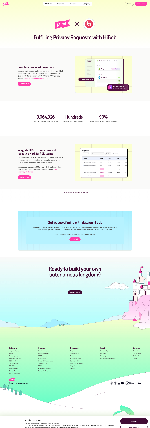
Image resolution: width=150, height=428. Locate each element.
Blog (71, 351)
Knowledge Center (75, 358)
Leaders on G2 (137, 353)
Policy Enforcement (14, 373)
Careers (135, 358)
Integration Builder (14, 351)
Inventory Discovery (43, 351)
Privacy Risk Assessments (45, 361)
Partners (72, 356)
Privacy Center (42, 358)
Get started (24, 84)
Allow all (134, 410)
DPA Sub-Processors (15, 366)
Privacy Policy (104, 351)
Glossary (72, 368)
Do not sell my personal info (107, 358)
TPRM (40, 366)
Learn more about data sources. (37, 78)
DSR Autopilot (13, 361)
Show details (29, 422)
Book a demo (141, 4)
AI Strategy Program (14, 356)
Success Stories (74, 353)
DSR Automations (43, 356)
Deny (134, 423)
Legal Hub (103, 353)
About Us (135, 351)
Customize (134, 416)
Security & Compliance (76, 363)
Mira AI (11, 353)
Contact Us (136, 356)
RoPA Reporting (13, 368)
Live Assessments (14, 363)
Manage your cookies (106, 356)
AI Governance (42, 363)
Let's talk (75, 239)
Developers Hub (74, 361)
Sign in (129, 4)
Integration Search (75, 366)
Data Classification (43, 353)
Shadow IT (12, 371)
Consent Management (44, 368)
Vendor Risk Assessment (45, 371)
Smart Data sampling (15, 358)
